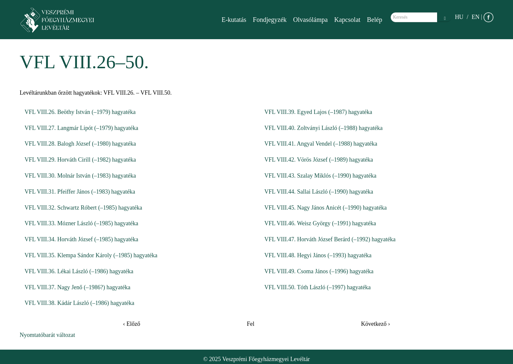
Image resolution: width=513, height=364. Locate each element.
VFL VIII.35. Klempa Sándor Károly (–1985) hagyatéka (91, 255)
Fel (250, 324)
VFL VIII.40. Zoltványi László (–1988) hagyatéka (323, 128)
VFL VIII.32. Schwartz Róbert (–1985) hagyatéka (83, 207)
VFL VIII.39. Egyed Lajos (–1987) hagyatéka (318, 112)
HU (459, 17)
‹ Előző (131, 324)
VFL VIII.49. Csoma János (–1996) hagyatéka (318, 271)
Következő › (375, 324)
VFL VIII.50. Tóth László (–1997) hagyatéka (317, 287)
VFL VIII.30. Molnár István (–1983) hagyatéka (80, 175)
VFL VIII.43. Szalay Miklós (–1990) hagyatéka (320, 175)
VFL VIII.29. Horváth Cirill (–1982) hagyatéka (80, 159)
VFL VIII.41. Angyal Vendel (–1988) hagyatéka (320, 143)
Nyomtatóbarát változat (47, 335)
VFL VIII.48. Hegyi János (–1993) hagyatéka (317, 255)
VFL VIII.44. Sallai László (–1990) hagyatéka (318, 191)
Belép (374, 19)
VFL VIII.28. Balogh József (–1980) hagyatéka (80, 143)
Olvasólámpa (310, 19)
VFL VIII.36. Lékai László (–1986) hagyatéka (79, 271)
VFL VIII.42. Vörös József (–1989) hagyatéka (318, 159)
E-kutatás (233, 19)
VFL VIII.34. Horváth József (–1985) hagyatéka (81, 239)
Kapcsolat (347, 19)
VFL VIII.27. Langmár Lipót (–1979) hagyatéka (81, 128)
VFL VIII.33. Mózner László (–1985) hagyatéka (81, 223)
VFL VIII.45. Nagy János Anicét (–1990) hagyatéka (325, 207)
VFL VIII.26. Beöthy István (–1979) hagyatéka (80, 112)
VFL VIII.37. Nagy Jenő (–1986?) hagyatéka (77, 287)
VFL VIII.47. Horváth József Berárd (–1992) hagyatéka (330, 239)
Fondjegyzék (270, 19)
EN (475, 17)
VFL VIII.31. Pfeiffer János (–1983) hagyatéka (80, 191)
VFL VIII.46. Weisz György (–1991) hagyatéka (320, 223)
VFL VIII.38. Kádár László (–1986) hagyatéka (79, 303)
